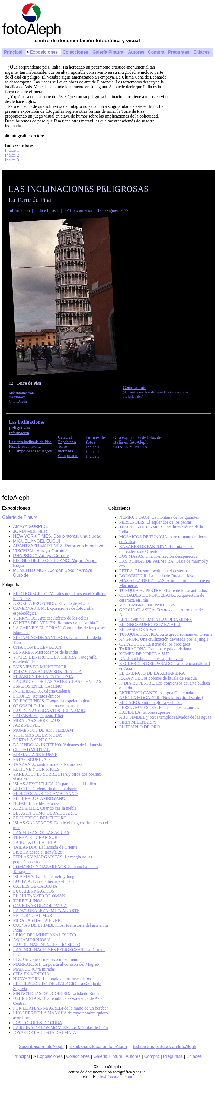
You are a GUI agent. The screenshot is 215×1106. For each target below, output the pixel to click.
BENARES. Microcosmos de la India (45, 652)
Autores (136, 52)
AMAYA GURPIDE (30, 526)
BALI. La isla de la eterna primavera (151, 658)
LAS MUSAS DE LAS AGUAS (41, 832)
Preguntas (178, 52)
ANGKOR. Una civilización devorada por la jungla (163, 639)
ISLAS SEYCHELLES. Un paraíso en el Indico (54, 783)
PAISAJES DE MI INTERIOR (39, 666)
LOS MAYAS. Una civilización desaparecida (158, 556)
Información (19, 210)
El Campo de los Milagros (30, 451)
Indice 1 (12, 150)
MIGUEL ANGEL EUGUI (36, 541)
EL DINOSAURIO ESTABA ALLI (150, 624)
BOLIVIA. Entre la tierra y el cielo (43, 881)
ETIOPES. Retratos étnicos (36, 696)
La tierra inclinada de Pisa (30, 442)
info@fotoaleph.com (114, 1077)
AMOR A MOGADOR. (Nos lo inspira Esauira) (161, 697)
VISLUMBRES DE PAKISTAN (147, 605)
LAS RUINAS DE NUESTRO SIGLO (46, 944)
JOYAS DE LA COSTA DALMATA (44, 1032)
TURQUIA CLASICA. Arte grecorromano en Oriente (166, 634)
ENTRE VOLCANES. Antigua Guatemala (156, 692)
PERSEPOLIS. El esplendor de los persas (155, 522)
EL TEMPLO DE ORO (139, 727)
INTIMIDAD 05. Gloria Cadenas (42, 691)
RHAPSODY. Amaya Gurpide (41, 555)
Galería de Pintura (19, 517)
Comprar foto (134, 387)
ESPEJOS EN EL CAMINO (37, 686)
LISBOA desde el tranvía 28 (37, 852)
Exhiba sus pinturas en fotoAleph (164, 1046)
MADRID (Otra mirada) (34, 969)
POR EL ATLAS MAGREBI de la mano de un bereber (60, 1008)
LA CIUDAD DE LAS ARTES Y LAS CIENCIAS (57, 681)
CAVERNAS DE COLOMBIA (40, 905)
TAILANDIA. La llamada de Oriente (45, 847)
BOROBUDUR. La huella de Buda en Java (156, 575)
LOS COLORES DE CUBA (37, 1022)
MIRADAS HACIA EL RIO (37, 920)
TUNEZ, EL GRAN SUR (35, 837)
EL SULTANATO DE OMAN (39, 896)
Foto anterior (81, 210)
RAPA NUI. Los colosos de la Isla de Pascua (158, 678)
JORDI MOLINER (30, 531)
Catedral (65, 437)
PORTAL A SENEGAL (33, 740)
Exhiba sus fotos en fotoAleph (98, 1046)
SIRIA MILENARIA (137, 722)
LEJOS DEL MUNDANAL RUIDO (44, 935)
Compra (156, 52)
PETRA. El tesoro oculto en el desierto (153, 571)
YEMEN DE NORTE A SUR (144, 653)
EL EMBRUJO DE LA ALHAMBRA (152, 673)
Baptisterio (67, 442)
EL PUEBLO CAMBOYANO (39, 798)
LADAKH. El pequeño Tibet (38, 715)
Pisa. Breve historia (25, 446)
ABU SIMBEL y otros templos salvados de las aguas (165, 717)
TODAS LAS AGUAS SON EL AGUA (47, 671)
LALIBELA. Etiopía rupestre (144, 712)
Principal (13, 52)
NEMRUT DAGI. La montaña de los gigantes (159, 517)
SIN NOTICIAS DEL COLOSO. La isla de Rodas (56, 993)
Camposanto (68, 455)
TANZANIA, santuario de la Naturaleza (47, 764)
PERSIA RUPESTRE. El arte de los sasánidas (159, 707)
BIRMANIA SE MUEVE (35, 754)
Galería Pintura (107, 52)
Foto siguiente (110, 210)
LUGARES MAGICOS (33, 891)
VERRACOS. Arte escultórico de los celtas (50, 618)
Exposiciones (44, 52)
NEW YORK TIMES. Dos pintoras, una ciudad (57, 536)
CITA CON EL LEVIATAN (37, 647)
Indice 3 (12, 160)
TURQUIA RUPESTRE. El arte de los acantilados (163, 590)
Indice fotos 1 (47, 210)
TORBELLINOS (28, 901)
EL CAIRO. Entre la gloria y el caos (150, 702)
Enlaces (201, 52)
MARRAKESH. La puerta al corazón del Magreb (56, 964)
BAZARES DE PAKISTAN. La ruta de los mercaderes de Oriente (156, 549)
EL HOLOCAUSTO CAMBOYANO (45, 793)
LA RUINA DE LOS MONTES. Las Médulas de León (60, 1027)
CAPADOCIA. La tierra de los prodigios (154, 644)
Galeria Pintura (107, 1056)
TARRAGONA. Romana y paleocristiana (155, 649)
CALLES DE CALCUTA (35, 886)
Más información (21, 393)
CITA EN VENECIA (130, 447)
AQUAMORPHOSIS (31, 940)
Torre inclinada (65, 448)
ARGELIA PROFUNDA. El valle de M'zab (51, 603)
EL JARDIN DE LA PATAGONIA (43, 676)
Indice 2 (12, 155)
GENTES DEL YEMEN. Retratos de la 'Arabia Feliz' (59, 623)
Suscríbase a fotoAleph (41, 1046)
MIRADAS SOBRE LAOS (36, 720)
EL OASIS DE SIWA (138, 629)
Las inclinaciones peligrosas (27, 424)
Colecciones (75, 52)
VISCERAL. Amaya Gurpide (40, 551)
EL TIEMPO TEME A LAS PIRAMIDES (155, 619)
